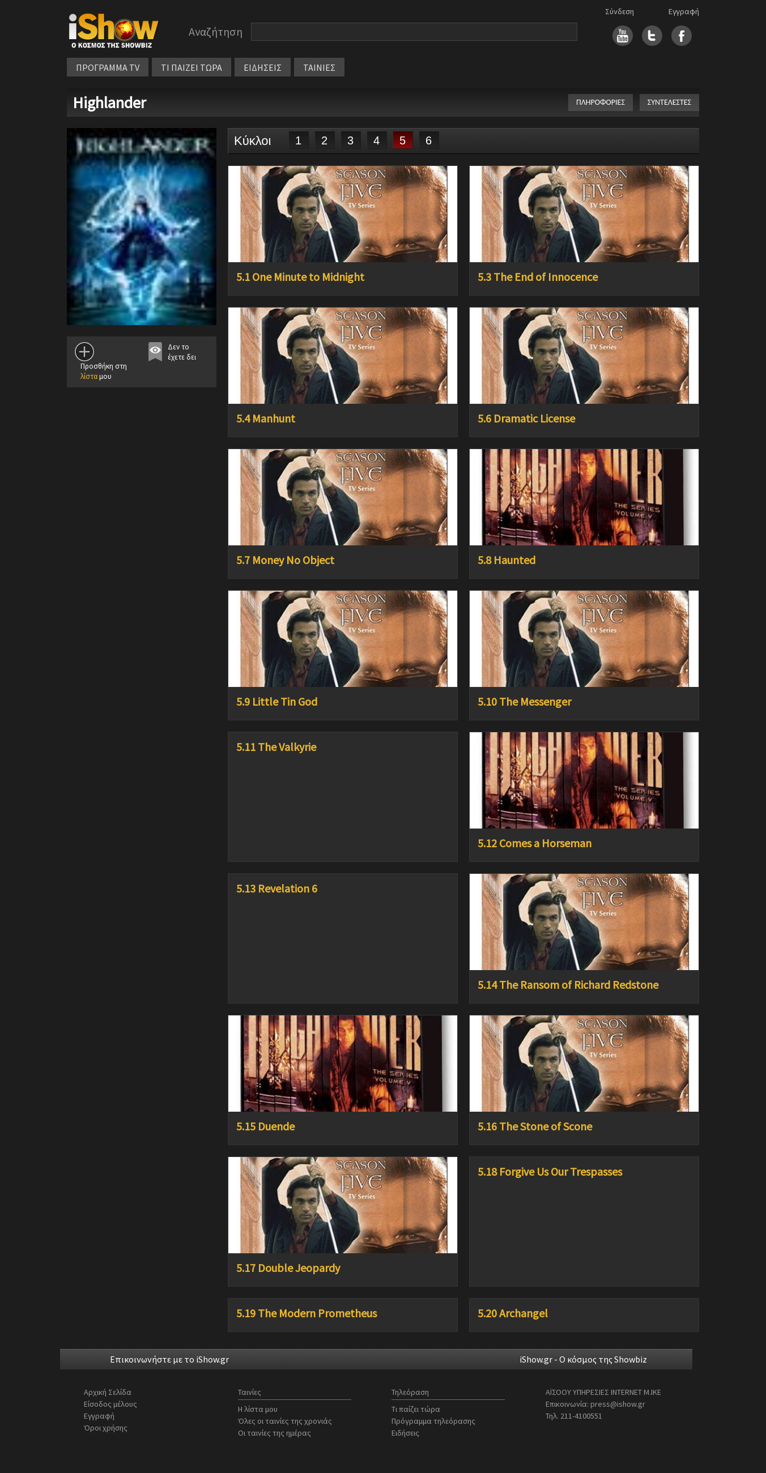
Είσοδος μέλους (110, 1404)
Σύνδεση (619, 11)
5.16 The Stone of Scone (535, 1126)
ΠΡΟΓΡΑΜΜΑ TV (107, 67)
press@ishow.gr (617, 1404)
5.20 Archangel (513, 1313)
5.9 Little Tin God (276, 701)
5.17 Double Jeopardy (288, 1268)
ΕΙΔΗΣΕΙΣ (263, 67)
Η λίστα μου (258, 1409)
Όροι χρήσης (105, 1428)
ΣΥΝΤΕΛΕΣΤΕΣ (669, 102)
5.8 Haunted (506, 560)
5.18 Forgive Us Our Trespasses (550, 1172)
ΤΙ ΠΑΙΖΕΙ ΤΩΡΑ (191, 67)
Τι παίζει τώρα (415, 1409)
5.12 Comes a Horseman (534, 843)
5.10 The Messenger (524, 701)
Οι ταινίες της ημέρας (274, 1433)
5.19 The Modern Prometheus (306, 1313)
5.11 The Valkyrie (276, 747)
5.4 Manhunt (265, 418)
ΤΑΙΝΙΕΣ (319, 67)
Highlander (109, 102)
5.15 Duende (265, 1126)
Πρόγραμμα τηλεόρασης (433, 1421)
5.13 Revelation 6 (276, 888)
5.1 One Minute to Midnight (300, 277)
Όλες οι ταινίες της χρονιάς (285, 1421)
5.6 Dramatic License (526, 418)
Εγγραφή (684, 11)
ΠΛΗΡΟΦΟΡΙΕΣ (600, 102)
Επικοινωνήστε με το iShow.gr (169, 1359)
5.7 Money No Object (285, 560)
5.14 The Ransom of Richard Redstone (568, 985)
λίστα (88, 376)
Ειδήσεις (405, 1433)
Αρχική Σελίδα (107, 1392)
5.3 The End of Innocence (538, 277)
